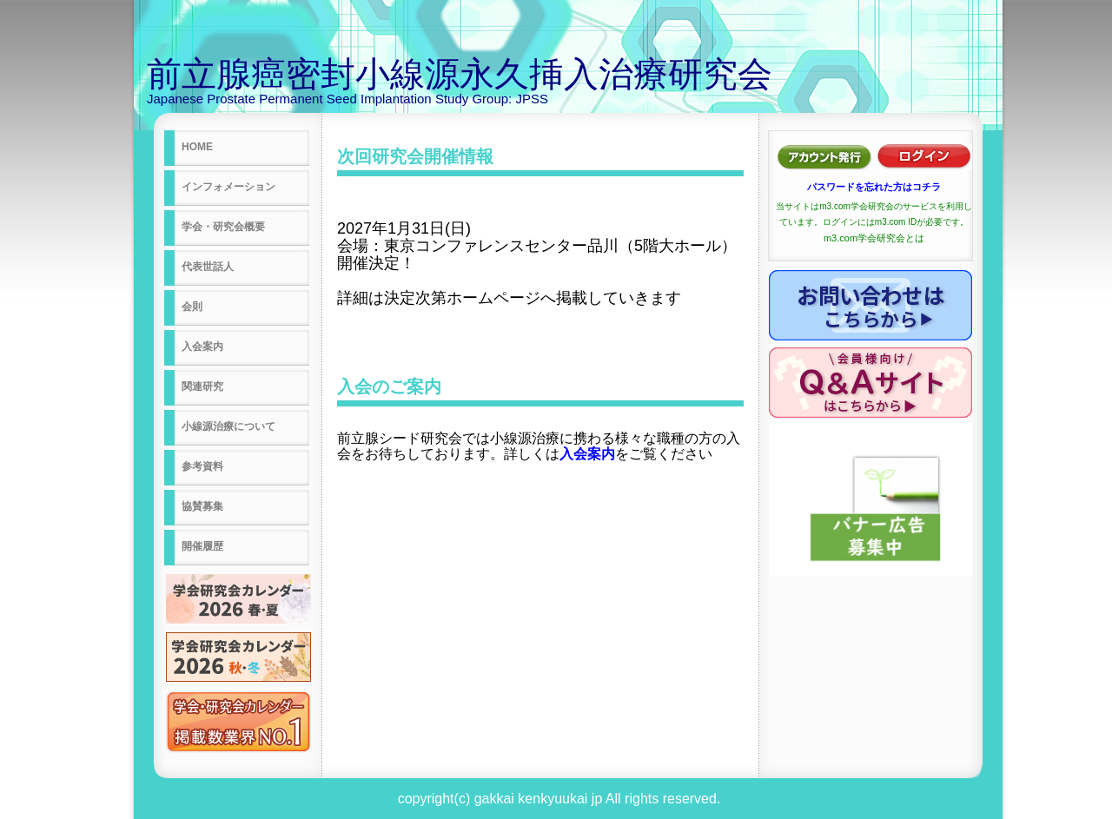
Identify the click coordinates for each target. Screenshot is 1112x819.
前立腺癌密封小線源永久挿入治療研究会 (459, 74)
